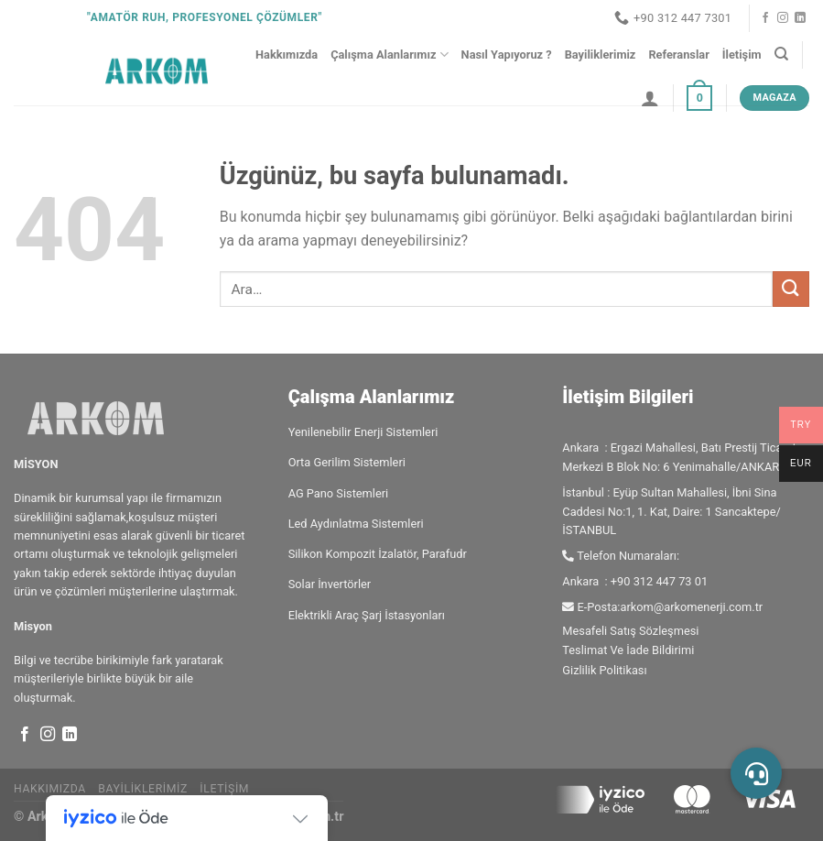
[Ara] (781, 54)
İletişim (742, 54)
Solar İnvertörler (330, 584)
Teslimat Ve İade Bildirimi (628, 650)
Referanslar (678, 54)
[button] (756, 773)
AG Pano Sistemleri (338, 493)
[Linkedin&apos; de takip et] (800, 18)
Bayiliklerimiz (600, 54)
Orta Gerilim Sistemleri (347, 462)
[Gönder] (791, 289)
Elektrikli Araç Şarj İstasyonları (366, 615)
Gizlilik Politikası (604, 670)
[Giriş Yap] (650, 98)
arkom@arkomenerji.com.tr (691, 607)
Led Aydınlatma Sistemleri (356, 523)
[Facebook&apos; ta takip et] (765, 18)
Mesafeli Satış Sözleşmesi (630, 631)
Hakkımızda (286, 54)
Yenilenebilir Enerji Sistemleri (363, 432)
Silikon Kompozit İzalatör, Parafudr (377, 554)
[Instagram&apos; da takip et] (782, 18)
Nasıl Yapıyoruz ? (506, 54)
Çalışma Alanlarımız (389, 54)
